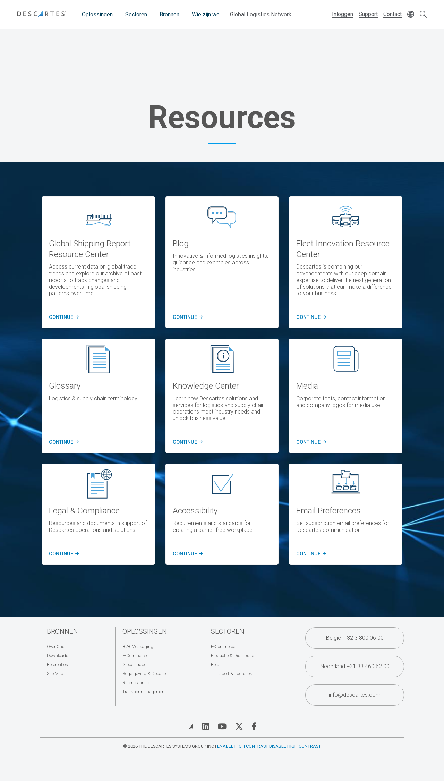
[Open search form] (423, 15)
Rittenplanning (136, 682)
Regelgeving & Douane (144, 673)
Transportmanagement (144, 691)
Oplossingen (97, 14)
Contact (392, 14)
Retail (216, 664)
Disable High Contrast (295, 746)
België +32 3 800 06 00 (355, 638)
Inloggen (342, 14)
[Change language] (410, 15)
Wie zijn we (206, 14)
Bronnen (169, 14)
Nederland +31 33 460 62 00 (355, 666)
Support (368, 14)
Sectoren (136, 14)
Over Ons (56, 646)
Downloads (57, 655)
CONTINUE (63, 317)
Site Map (55, 673)
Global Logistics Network (260, 14)
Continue (63, 442)
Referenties (57, 664)
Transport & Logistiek (231, 673)
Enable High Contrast (242, 746)
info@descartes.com (355, 694)
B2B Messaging (137, 646)
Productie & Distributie (232, 655)
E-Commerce (134, 655)
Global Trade (134, 664)
